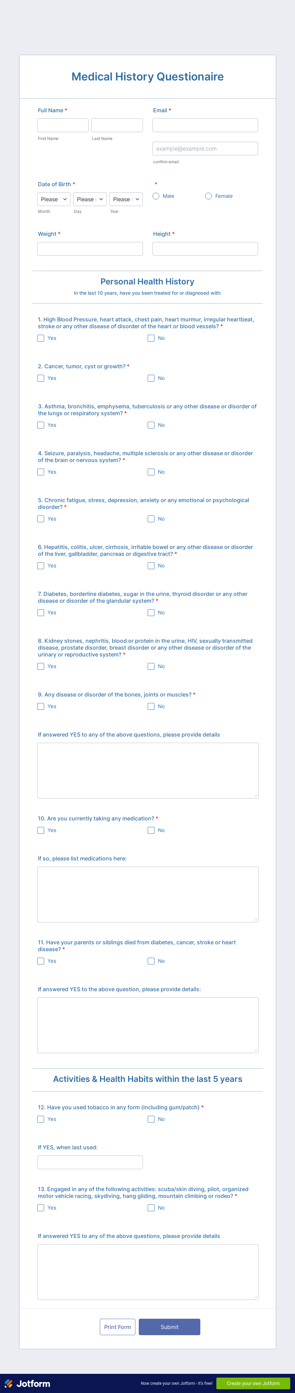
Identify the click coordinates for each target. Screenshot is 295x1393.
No (161, 338)
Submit (170, 1327)
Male (168, 196)
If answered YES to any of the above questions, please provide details (129, 734)
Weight (49, 233)
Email (162, 110)
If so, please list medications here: (82, 858)
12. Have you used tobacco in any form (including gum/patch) (121, 1107)
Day (78, 211)
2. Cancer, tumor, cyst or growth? (84, 366)
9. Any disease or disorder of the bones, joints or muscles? (117, 694)
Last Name (102, 138)
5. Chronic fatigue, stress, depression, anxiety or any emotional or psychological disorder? (143, 503)
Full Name (52, 110)
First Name (48, 138)
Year (114, 211)
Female (224, 196)
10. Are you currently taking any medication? (98, 818)
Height (164, 233)
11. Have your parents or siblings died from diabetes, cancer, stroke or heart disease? (137, 946)
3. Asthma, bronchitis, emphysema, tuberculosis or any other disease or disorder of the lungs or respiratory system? (147, 410)
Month (44, 211)
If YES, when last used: (68, 1147)
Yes (52, 338)
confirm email (166, 161)
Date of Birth (56, 184)
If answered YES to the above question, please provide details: (119, 989)
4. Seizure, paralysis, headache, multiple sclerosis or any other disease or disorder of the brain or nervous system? (145, 456)
